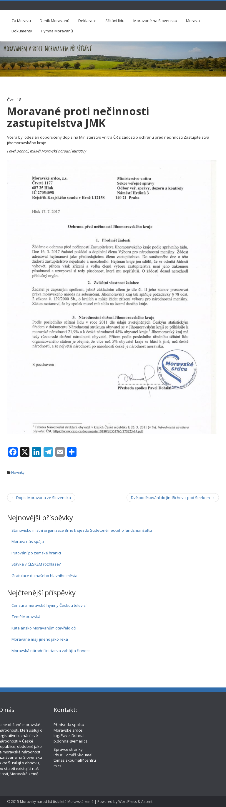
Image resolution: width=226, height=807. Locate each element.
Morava (193, 20)
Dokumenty (21, 31)
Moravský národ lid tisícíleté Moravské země (57, 801)
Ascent (146, 801)
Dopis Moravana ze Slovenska (41, 497)
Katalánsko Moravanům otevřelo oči (43, 628)
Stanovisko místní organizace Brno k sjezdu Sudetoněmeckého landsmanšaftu (81, 530)
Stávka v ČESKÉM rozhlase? (36, 564)
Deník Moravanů (54, 20)
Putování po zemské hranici (36, 553)
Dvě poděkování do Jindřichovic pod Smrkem (173, 497)
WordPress (127, 801)
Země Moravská (25, 616)
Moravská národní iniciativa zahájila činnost (50, 650)
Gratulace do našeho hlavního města (44, 575)
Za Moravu (21, 20)
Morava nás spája (27, 541)
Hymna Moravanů (57, 31)
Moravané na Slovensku (155, 20)
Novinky (17, 472)
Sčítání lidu (114, 20)
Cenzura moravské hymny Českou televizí (49, 605)
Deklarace (87, 20)
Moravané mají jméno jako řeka (39, 639)
